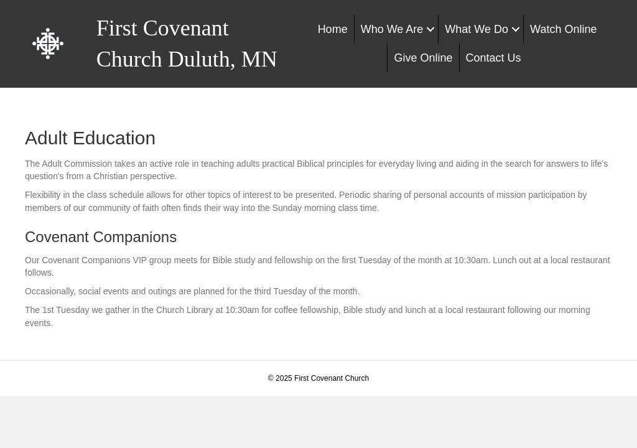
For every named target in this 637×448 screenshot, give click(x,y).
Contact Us (493, 58)
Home (333, 29)
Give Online (423, 58)
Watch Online (563, 29)
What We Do (476, 29)
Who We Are (392, 29)
